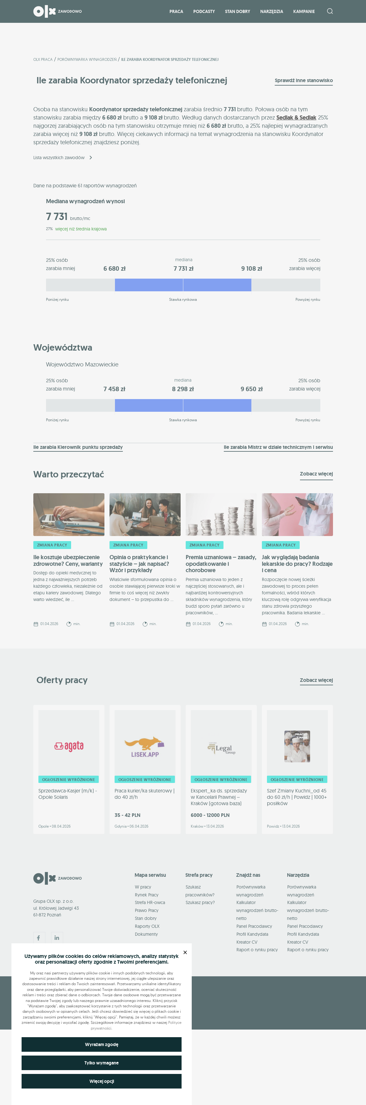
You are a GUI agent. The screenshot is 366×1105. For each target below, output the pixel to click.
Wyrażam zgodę (101, 1044)
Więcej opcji (102, 1081)
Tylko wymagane (101, 1063)
